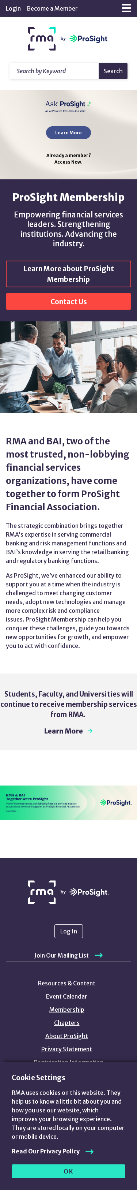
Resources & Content (66, 983)
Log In (68, 931)
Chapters (67, 1022)
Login (13, 8)
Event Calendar (66, 996)
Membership (66, 1009)
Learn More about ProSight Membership (68, 274)
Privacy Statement (66, 1049)
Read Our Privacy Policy (46, 1151)
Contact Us (68, 301)
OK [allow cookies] (68, 1171)
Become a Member (52, 8)
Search (113, 71)
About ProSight (66, 1036)
